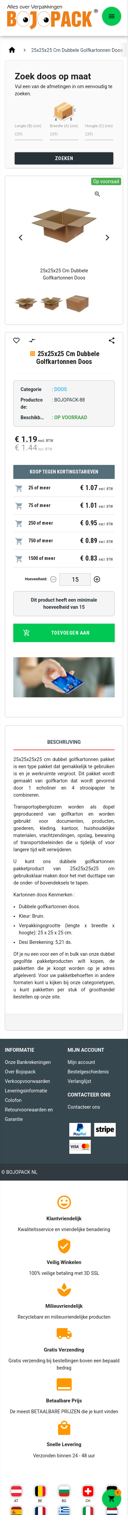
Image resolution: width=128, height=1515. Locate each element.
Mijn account (81, 1062)
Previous (20, 238)
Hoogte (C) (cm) (99, 126)
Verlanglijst (79, 1081)
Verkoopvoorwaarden (27, 1081)
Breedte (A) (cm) (64, 126)
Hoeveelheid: (36, 579)
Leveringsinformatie (26, 1090)
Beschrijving (64, 742)
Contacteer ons (84, 1107)
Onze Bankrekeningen (28, 1062)
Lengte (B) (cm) (28, 126)
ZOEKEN (64, 158)
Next (107, 238)
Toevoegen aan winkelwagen (56, 633)
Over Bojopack (20, 1071)
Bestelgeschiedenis (88, 1071)
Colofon (13, 1100)
